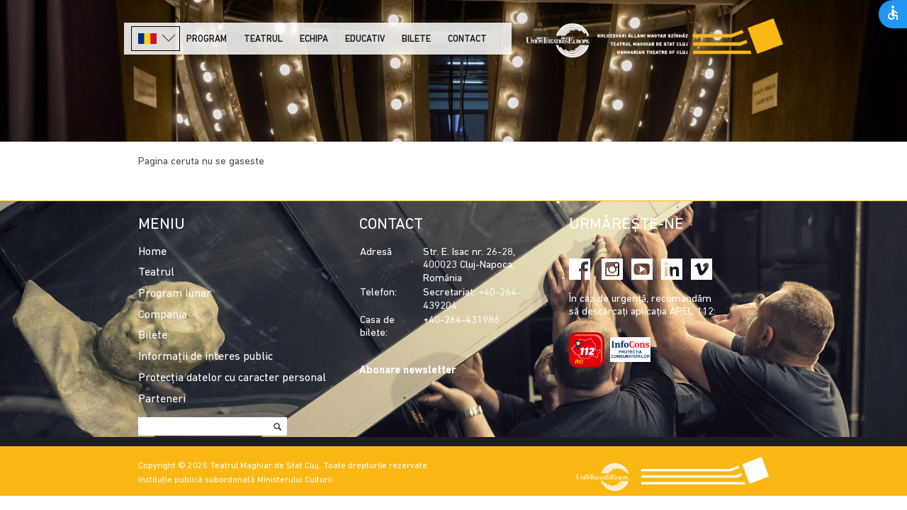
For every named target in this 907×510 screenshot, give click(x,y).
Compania (162, 315)
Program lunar (174, 294)
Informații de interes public (205, 357)
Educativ (365, 39)
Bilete (416, 39)
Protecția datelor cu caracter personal (232, 378)
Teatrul (263, 39)
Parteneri (162, 399)
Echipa (314, 39)
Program (206, 39)
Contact (467, 39)
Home (152, 252)
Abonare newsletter (407, 371)
